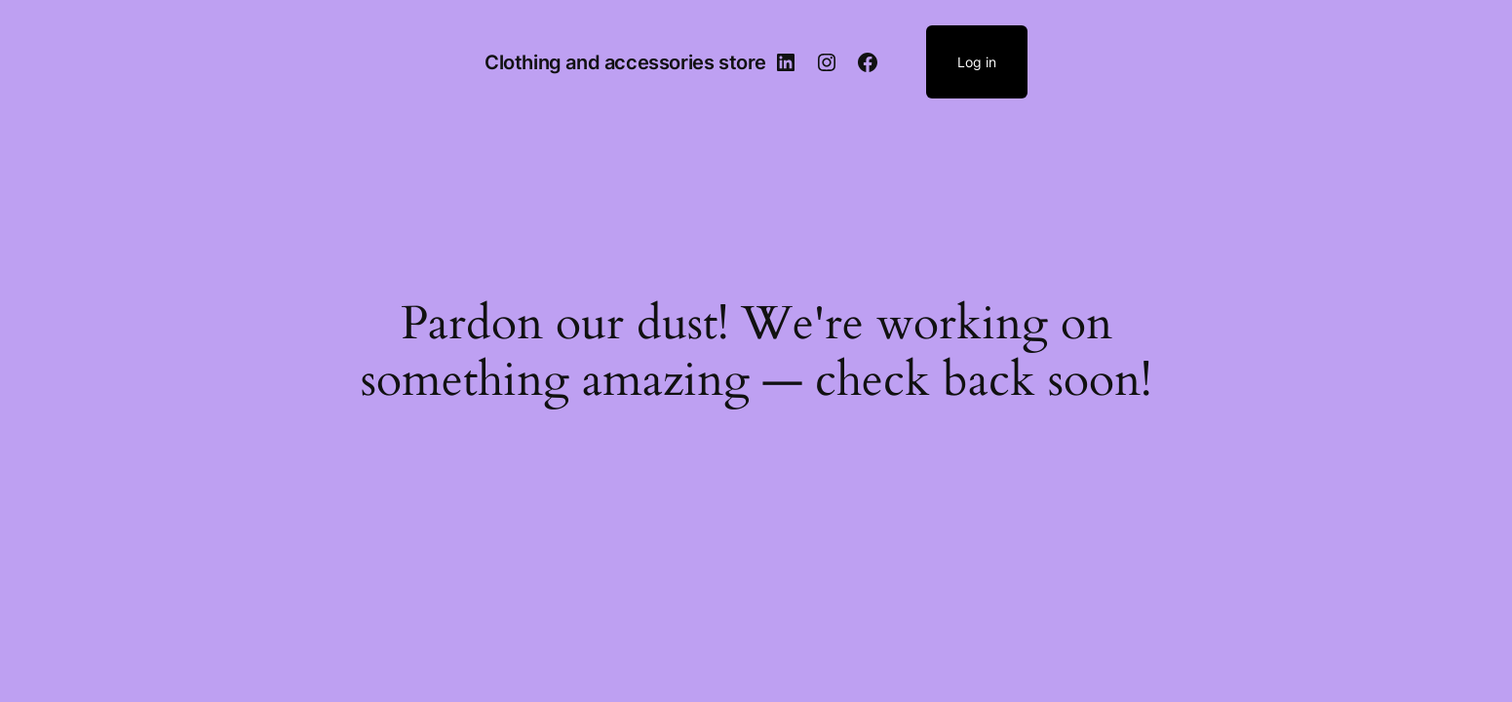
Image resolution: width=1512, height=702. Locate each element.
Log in (976, 62)
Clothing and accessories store (625, 62)
